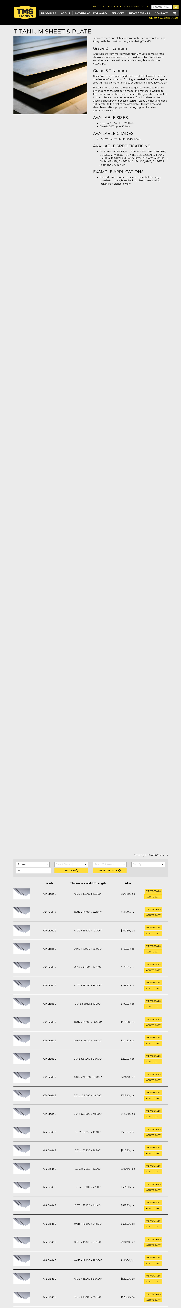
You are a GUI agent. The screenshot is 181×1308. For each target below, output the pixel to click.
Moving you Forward (91, 13)
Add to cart (153, 897)
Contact (161, 13)
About (65, 13)
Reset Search (110, 870)
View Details (153, 891)
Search (71, 870)
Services (118, 13)
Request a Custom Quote (163, 17)
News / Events (139, 13)
